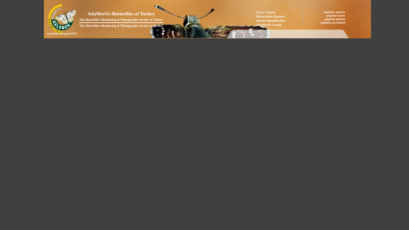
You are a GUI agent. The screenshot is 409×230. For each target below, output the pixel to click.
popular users (336, 15)
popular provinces (333, 22)
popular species (335, 12)
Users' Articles (266, 12)
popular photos (335, 19)
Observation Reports (270, 16)
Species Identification (270, 20)
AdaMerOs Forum (269, 25)
